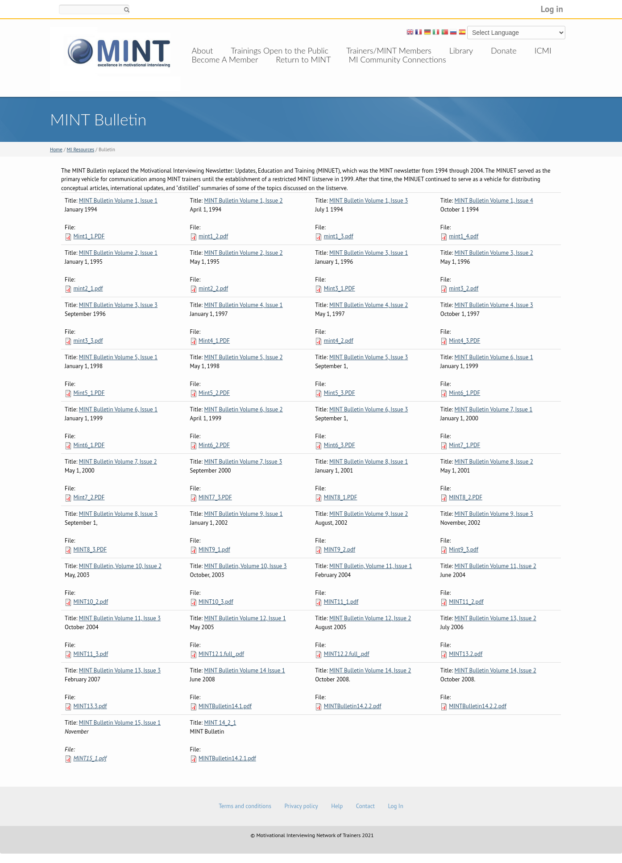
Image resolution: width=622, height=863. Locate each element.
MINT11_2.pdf (466, 602)
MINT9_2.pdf (339, 549)
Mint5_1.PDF (88, 393)
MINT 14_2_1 (220, 722)
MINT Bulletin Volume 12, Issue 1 (245, 618)
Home (56, 149)
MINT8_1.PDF (340, 497)
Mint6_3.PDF (339, 445)
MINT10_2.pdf (90, 602)
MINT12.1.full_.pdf (221, 654)
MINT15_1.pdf (89, 758)
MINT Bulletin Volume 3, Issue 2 (494, 253)
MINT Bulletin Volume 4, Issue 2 (368, 305)
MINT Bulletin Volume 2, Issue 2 (243, 253)
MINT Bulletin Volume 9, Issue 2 (368, 514)
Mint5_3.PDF (339, 393)
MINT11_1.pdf (341, 602)
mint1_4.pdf (463, 236)
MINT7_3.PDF (215, 497)
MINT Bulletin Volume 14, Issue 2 (370, 670)
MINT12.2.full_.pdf (346, 654)
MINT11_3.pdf (90, 654)
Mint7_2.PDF (88, 497)
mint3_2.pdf (463, 288)
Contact (365, 806)
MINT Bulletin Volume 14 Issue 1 (244, 670)
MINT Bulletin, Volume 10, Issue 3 (245, 566)
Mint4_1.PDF (214, 340)
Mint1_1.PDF (88, 236)
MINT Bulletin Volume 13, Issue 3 (120, 670)
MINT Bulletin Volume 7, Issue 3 (243, 461)
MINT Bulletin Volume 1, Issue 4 (494, 200)
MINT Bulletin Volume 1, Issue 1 (118, 200)
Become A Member (225, 68)
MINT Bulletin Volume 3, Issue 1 (368, 253)
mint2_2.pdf (213, 288)
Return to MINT (303, 68)
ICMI (543, 50)
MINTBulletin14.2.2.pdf (352, 706)
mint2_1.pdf (88, 288)
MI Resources (81, 149)
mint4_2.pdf (338, 340)
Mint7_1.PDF (464, 445)
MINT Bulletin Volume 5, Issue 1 (118, 357)
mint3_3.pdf (88, 340)
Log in (552, 8)
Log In (395, 806)
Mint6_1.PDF (464, 393)
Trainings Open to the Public (279, 50)
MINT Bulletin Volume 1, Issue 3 (368, 200)
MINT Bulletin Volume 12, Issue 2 (370, 618)
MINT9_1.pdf (214, 549)
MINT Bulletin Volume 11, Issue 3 (120, 618)
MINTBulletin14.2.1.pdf (227, 758)
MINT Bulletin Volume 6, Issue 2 (243, 409)
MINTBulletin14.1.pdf (225, 706)
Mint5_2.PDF (214, 393)
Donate (504, 50)
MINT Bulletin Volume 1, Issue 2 (243, 200)
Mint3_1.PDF (339, 288)
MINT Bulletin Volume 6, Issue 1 (494, 357)
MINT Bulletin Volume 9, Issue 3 (494, 514)
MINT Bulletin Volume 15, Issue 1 (120, 722)
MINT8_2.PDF (465, 497)
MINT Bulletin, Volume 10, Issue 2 (120, 566)
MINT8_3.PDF (90, 549)
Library (461, 50)
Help (337, 806)
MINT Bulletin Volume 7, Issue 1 (494, 409)
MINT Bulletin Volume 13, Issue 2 (495, 618)
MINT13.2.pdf (465, 654)
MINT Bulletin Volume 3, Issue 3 (118, 305)
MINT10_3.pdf (216, 602)
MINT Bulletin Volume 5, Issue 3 (368, 357)
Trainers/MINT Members (388, 50)
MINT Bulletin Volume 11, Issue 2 (495, 566)
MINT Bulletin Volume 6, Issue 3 (368, 409)
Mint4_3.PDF (464, 340)
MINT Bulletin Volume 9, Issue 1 (243, 514)
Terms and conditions (245, 806)
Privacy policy (301, 806)
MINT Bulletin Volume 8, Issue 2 (494, 461)
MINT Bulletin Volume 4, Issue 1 (243, 305)
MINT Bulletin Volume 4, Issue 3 (494, 305)
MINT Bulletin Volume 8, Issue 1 (368, 461)
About (202, 50)
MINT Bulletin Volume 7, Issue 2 (118, 461)
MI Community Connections (397, 68)
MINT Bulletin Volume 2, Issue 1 (118, 253)
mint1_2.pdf (213, 236)
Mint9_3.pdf (463, 549)
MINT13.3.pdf (90, 706)
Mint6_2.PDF (214, 445)
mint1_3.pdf (338, 236)
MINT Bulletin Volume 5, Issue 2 (243, 357)
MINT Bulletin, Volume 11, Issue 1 (370, 566)
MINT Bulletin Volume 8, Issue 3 (118, 514)
